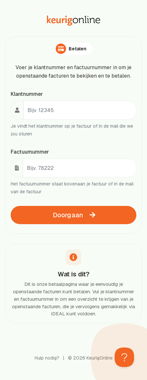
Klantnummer (27, 94)
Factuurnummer (30, 151)
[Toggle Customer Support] (124, 357)
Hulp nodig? (47, 358)
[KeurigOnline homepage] (73, 21)
